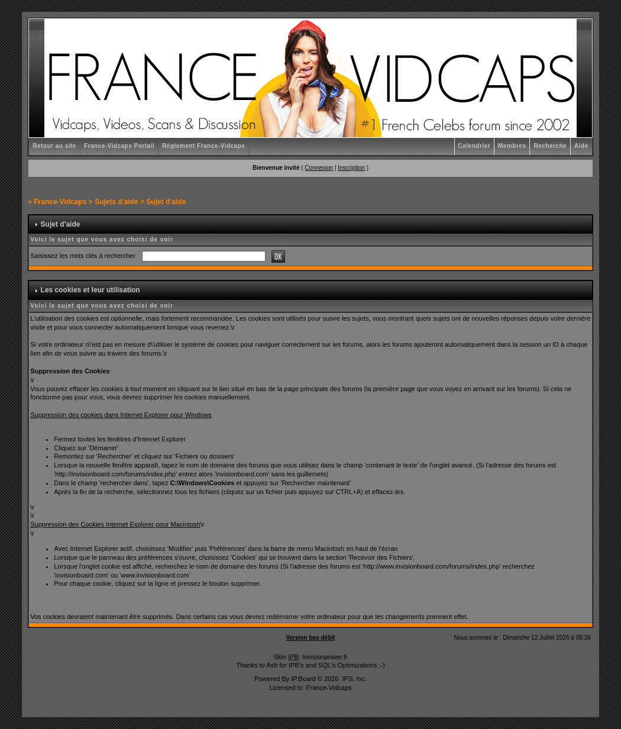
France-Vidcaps (60, 202)
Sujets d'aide (116, 202)
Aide (581, 146)
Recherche (550, 146)
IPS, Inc (353, 678)
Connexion (319, 167)
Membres (512, 146)
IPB (293, 656)
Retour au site (54, 146)
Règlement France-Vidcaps (203, 146)
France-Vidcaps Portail (119, 146)
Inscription (351, 167)
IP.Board (303, 678)
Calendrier (474, 146)
